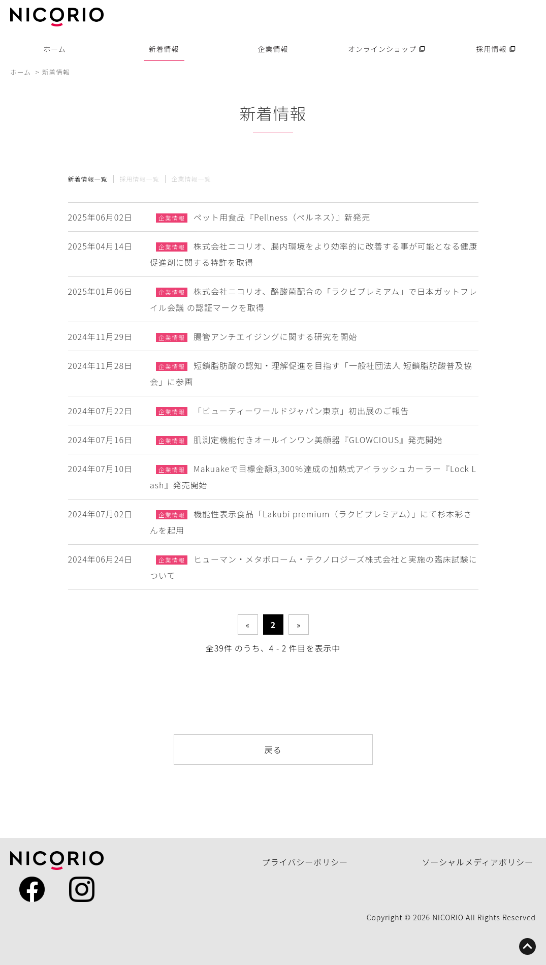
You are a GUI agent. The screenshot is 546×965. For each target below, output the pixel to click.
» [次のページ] (298, 624)
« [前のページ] (247, 624)
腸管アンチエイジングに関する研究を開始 (275, 336)
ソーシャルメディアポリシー (477, 862)
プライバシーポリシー (305, 862)
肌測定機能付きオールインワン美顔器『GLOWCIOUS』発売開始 (318, 439)
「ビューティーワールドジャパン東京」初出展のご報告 (301, 410)
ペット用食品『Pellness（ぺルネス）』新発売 (282, 217)
